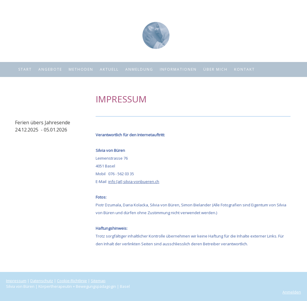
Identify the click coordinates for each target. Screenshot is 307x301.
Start (25, 69)
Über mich (215, 69)
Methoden (81, 69)
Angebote (50, 69)
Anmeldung (139, 69)
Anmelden (291, 292)
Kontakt (244, 69)
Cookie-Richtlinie (72, 280)
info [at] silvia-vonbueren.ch (133, 181)
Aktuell (109, 69)
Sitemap (98, 280)
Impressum (16, 280)
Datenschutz (41, 280)
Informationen (178, 69)
